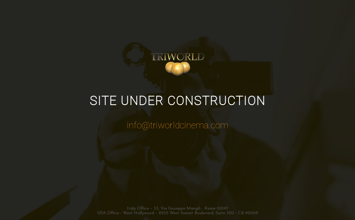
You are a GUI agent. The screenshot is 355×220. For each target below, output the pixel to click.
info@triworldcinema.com (177, 125)
